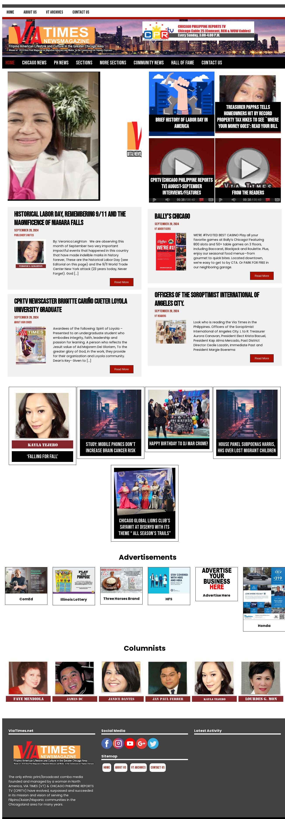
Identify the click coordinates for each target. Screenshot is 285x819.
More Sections (113, 63)
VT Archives (54, 12)
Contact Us (81, 12)
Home (10, 12)
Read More (121, 282)
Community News (149, 63)
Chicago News (34, 63)
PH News (61, 63)
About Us (30, 12)
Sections (84, 63)
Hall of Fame (182, 63)
